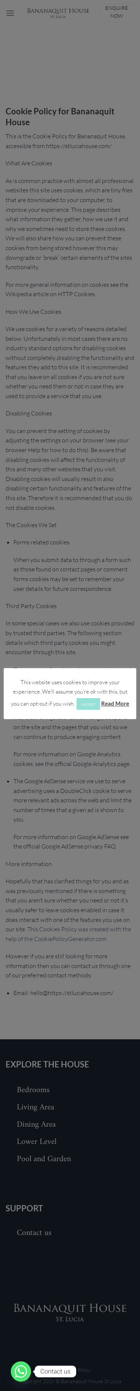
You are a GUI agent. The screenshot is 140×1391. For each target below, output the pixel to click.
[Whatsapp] (21, 1371)
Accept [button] (88, 704)
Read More (115, 703)
